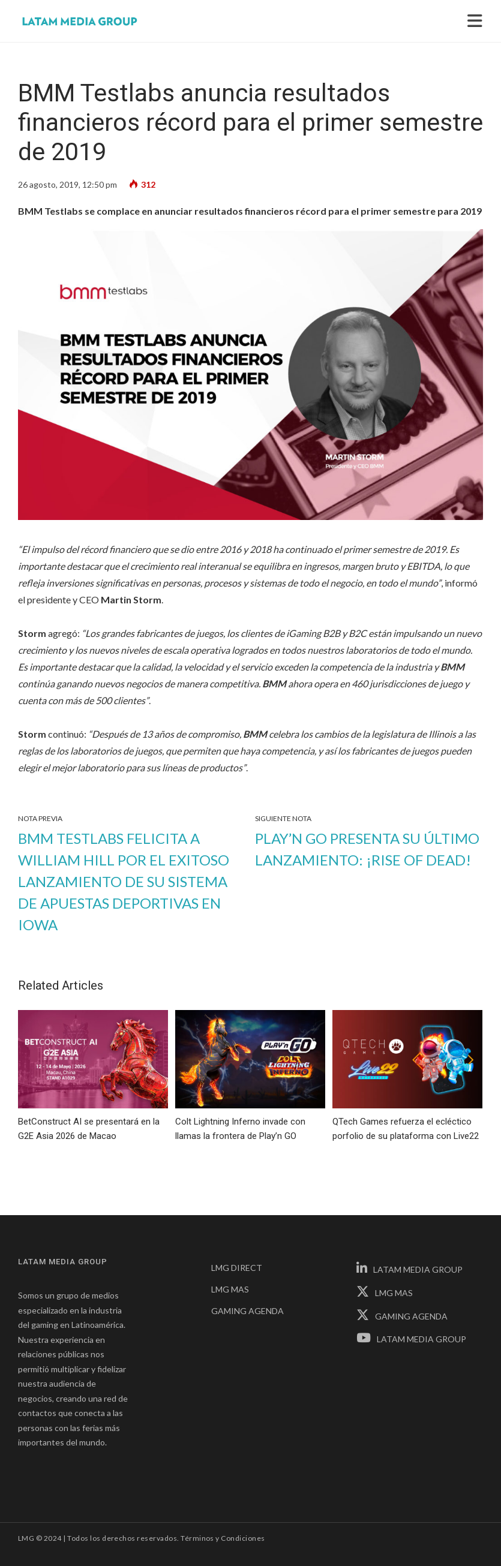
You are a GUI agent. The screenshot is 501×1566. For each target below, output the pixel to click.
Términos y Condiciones (223, 1538)
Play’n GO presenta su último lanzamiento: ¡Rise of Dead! (367, 848)
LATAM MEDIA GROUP (409, 1269)
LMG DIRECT (236, 1268)
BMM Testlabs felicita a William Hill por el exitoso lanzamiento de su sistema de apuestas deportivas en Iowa (123, 881)
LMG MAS (230, 1289)
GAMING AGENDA (247, 1311)
